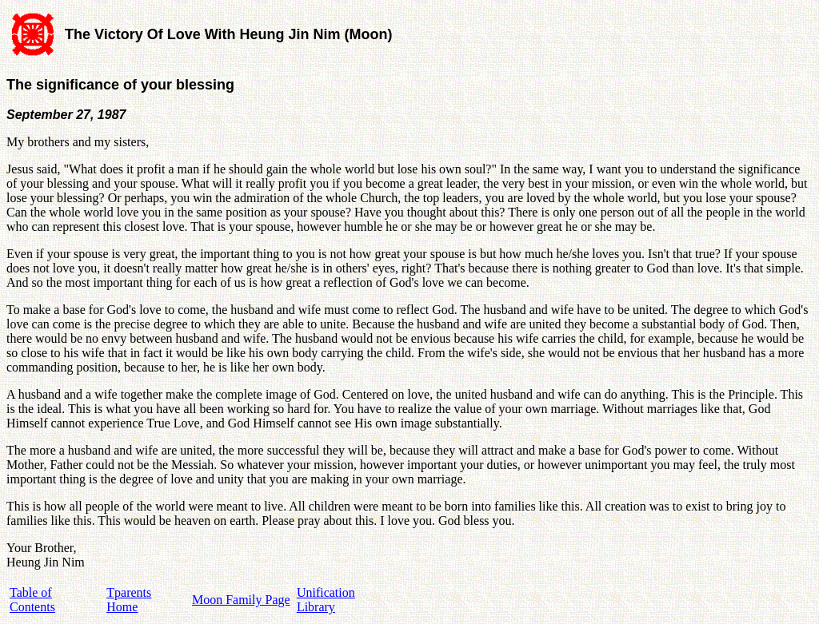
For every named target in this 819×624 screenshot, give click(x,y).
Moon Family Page (241, 599)
